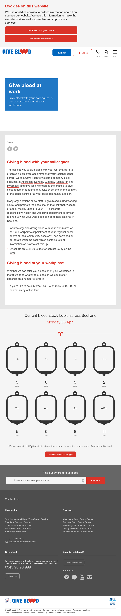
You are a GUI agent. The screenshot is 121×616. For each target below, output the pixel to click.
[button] (98, 53)
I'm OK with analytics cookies (41, 30)
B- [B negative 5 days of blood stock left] (75, 359)
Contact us (12, 576)
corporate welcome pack (24, 239)
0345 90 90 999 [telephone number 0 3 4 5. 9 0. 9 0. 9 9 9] (18, 567)
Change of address (74, 563)
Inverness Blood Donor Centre (78, 531)
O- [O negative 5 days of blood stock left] (17, 359)
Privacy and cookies (81, 610)
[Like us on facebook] (74, 577)
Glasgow (50, 181)
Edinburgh (62, 181)
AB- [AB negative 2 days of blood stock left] (104, 359)
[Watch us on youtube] (82, 577)
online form (32, 290)
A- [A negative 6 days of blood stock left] (46, 359)
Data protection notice (61, 610)
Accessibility (42, 613)
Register (62, 52)
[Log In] (82, 52)
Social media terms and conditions (20, 613)
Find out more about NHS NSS (62, 613)
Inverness (13, 185)
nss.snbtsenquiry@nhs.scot (22, 541)
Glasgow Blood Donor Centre (77, 528)
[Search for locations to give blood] (95, 480)
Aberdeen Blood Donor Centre (78, 519)
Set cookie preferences (41, 38)
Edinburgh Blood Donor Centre (78, 525)
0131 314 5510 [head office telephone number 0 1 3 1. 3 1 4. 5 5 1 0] (16, 538)
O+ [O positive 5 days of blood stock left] (17, 408)
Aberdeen (27, 181)
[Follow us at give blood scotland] (89, 577)
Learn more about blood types (60, 454)
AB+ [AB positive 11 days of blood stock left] (104, 408)
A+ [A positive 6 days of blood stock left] (46, 408)
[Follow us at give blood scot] (66, 577)
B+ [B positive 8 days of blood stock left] (75, 408)
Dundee (38, 181)
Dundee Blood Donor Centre (77, 522)
